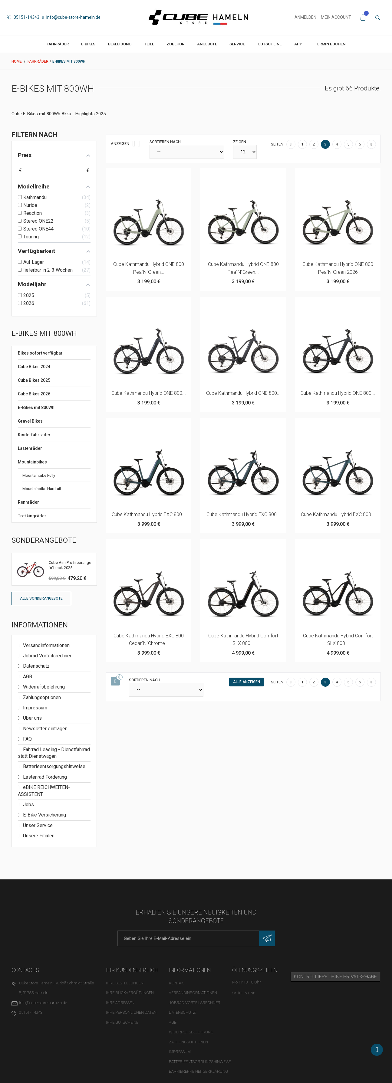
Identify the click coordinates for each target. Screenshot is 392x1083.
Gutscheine (270, 44)
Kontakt (177, 983)
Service (237, 44)
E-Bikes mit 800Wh (36, 407)
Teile (149, 44)
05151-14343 (23, 17)
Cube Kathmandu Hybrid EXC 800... (149, 514)
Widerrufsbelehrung (43, 687)
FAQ (27, 739)
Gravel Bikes (30, 421)
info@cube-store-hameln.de (71, 17)
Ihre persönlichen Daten (131, 1012)
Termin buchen (330, 44)
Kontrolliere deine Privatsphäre (335, 977)
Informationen (40, 625)
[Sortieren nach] (187, 152)
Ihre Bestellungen (124, 983)
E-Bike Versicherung (44, 815)
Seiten (277, 144)
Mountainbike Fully (38, 475)
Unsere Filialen (38, 836)
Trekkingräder (32, 515)
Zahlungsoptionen (41, 697)
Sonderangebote (44, 540)
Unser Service (37, 825)
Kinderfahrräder (34, 434)
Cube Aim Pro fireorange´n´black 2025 (70, 565)
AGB (27, 676)
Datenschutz (36, 666)
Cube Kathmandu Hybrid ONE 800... (148, 393)
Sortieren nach (165, 141)
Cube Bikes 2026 (34, 393)
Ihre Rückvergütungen (130, 992)
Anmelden (305, 17)
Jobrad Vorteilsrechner (46, 656)
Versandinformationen (46, 645)
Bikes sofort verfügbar (40, 353)
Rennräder (28, 502)
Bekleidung (119, 44)
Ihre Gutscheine (122, 1022)
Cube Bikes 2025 (34, 380)
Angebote (207, 44)
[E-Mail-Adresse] (196, 938)
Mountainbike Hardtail (41, 488)
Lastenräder (30, 448)
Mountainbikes (32, 462)
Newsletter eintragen (45, 728)
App (298, 44)
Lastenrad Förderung (44, 777)
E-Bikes (88, 44)
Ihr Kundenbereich (132, 970)
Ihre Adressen (120, 1002)
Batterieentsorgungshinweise (53, 766)
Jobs (28, 804)
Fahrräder (58, 44)
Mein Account (336, 17)
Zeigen (239, 141)
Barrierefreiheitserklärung (198, 1071)
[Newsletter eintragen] (267, 938)
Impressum (34, 708)
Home (17, 61)
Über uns (32, 718)
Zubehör (175, 44)
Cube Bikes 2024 (34, 366)
